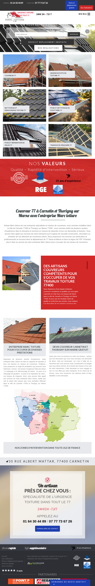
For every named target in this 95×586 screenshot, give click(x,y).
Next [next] (87, 31)
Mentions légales (8, 563)
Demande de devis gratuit (69, 583)
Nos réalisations (86, 8)
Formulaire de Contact (47, 529)
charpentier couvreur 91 (48, 556)
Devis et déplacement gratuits (71, 5)
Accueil (4, 556)
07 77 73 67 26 (37, 3)
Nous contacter (7, 566)
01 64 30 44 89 (13, 3)
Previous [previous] (8, 31)
